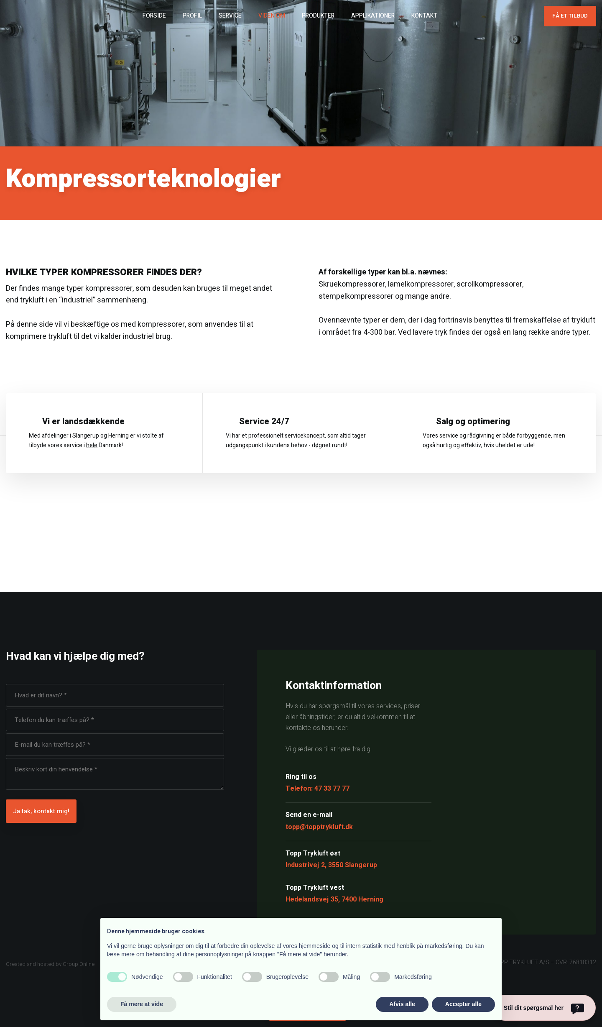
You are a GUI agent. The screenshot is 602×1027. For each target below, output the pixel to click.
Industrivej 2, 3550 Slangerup (331, 865)
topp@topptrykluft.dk (319, 827)
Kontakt (424, 15)
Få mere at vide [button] (141, 1004)
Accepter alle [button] (463, 1004)
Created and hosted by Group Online (50, 964)
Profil (192, 15)
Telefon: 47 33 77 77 (317, 789)
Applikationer (373, 15)
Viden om (271, 15)
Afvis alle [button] (402, 1004)
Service (230, 15)
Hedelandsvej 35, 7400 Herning (334, 899)
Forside (154, 15)
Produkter (318, 15)
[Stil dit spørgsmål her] (544, 1008)
